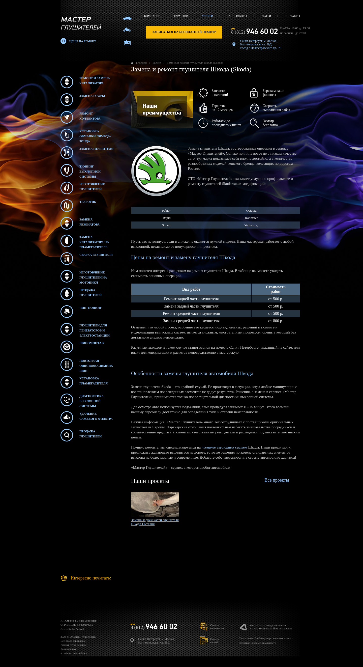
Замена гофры (82, 99)
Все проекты (276, 480)
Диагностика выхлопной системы (82, 400)
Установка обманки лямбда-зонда (85, 135)
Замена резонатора (80, 223)
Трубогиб (78, 205)
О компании (150, 15)
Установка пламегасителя (84, 382)
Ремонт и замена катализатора (85, 82)
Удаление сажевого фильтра (86, 417)
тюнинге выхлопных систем (224, 447)
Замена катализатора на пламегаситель (84, 241)
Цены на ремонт (82, 41)
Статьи (266, 15)
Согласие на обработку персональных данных (266, 638)
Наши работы (237, 15)
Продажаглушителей (81, 435)
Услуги (207, 15)
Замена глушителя (86, 152)
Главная (141, 62)
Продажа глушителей (81, 294)
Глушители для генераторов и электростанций (85, 329)
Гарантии (181, 15)
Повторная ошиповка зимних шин (86, 364)
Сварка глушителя (86, 258)
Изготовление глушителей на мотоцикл (83, 276)
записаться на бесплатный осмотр (184, 32)
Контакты (292, 15)
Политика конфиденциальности (257, 642)
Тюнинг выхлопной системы (80, 170)
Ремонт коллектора (80, 117)
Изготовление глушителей (82, 188)
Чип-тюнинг (81, 311)
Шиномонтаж (82, 347)
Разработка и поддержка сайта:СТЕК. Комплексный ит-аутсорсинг (271, 627)
